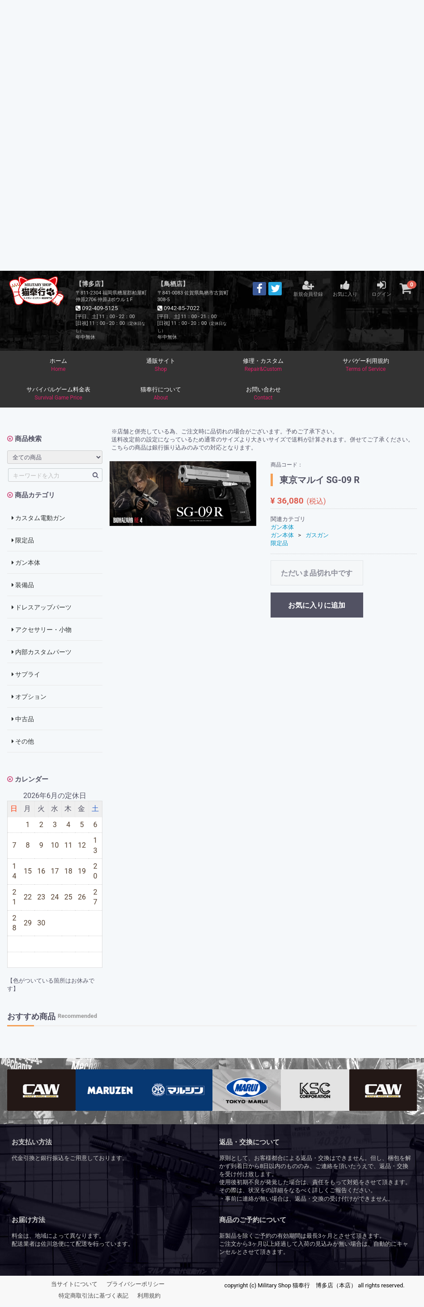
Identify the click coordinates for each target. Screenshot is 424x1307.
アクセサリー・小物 (42, 630)
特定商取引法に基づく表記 (93, 1297)
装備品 (23, 585)
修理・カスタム (263, 365)
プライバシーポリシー (135, 1285)
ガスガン (317, 536)
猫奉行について (161, 394)
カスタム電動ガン (38, 518)
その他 (23, 742)
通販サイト (161, 365)
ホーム (58, 365)
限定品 (23, 541)
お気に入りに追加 (316, 606)
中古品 (23, 719)
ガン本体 (26, 563)
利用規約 (149, 1297)
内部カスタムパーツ (42, 652)
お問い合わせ (263, 394)
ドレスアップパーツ (42, 608)
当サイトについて (74, 1285)
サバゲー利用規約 (366, 365)
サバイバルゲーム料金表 (58, 394)
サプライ (26, 675)
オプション (29, 697)
